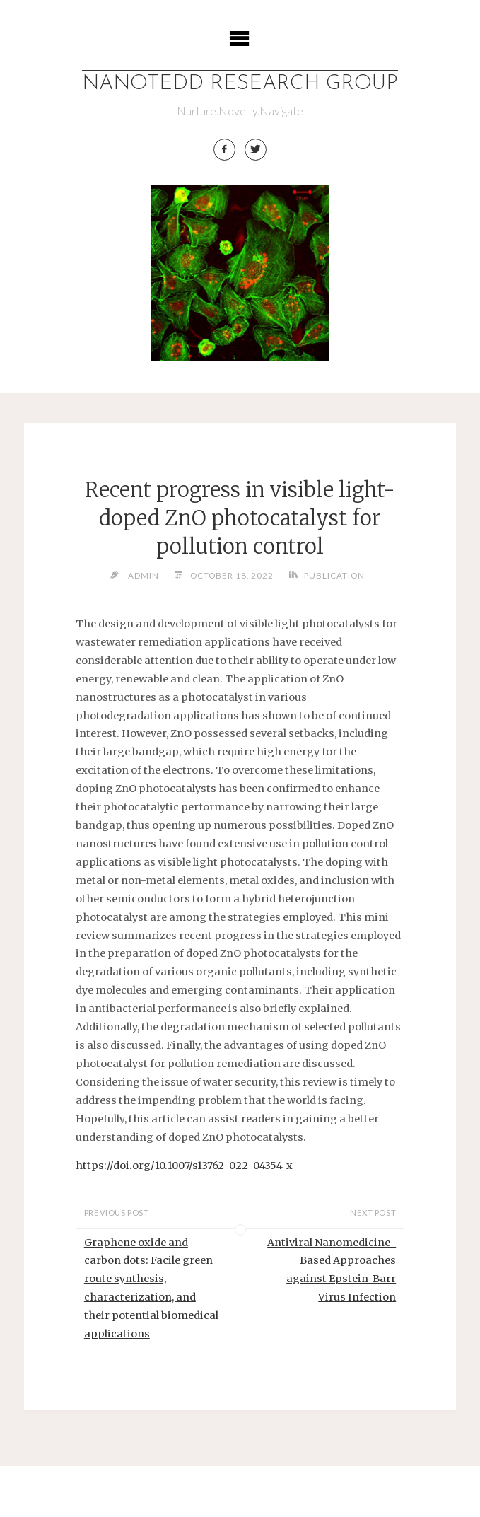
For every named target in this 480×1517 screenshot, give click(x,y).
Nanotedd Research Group (240, 84)
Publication (334, 575)
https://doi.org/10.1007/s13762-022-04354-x (184, 1165)
